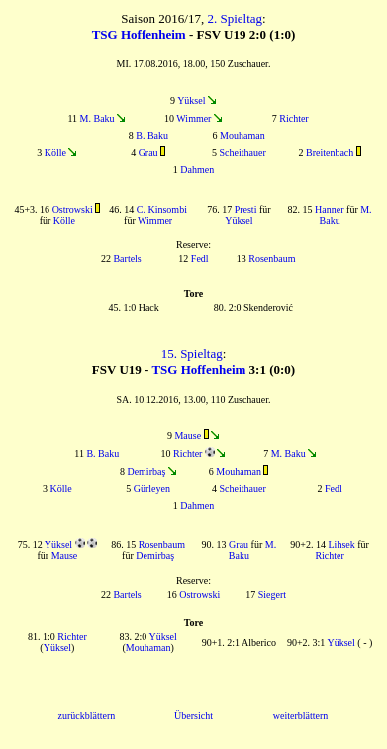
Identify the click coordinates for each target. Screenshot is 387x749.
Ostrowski (72, 209)
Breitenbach (329, 152)
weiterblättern (301, 715)
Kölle (55, 152)
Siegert (272, 594)
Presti (246, 209)
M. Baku (97, 118)
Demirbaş (146, 471)
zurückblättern (87, 715)
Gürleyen (152, 488)
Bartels (127, 258)
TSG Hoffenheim (139, 34)
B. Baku (152, 135)
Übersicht (193, 715)
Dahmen (197, 169)
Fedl (200, 258)
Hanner (329, 209)
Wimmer (193, 118)
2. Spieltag (234, 18)
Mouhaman (242, 135)
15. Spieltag (192, 353)
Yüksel (191, 100)
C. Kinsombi (162, 209)
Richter (293, 118)
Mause (187, 435)
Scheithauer (243, 152)
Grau (148, 152)
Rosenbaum (271, 258)
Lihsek (342, 544)
